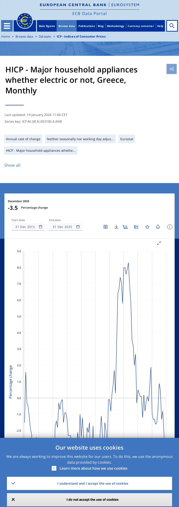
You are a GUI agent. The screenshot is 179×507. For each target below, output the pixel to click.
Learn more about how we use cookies (93, 468)
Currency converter (141, 26)
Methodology (115, 26)
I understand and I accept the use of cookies (92, 483)
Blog (100, 26)
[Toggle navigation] (7, 26)
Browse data (66, 26)
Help (160, 26)
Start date (18, 220)
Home (5, 37)
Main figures (47, 26)
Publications (87, 26)
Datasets (45, 37)
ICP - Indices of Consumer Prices (81, 37)
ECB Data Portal (89, 13)
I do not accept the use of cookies (93, 499)
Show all (12, 165)
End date (55, 220)
